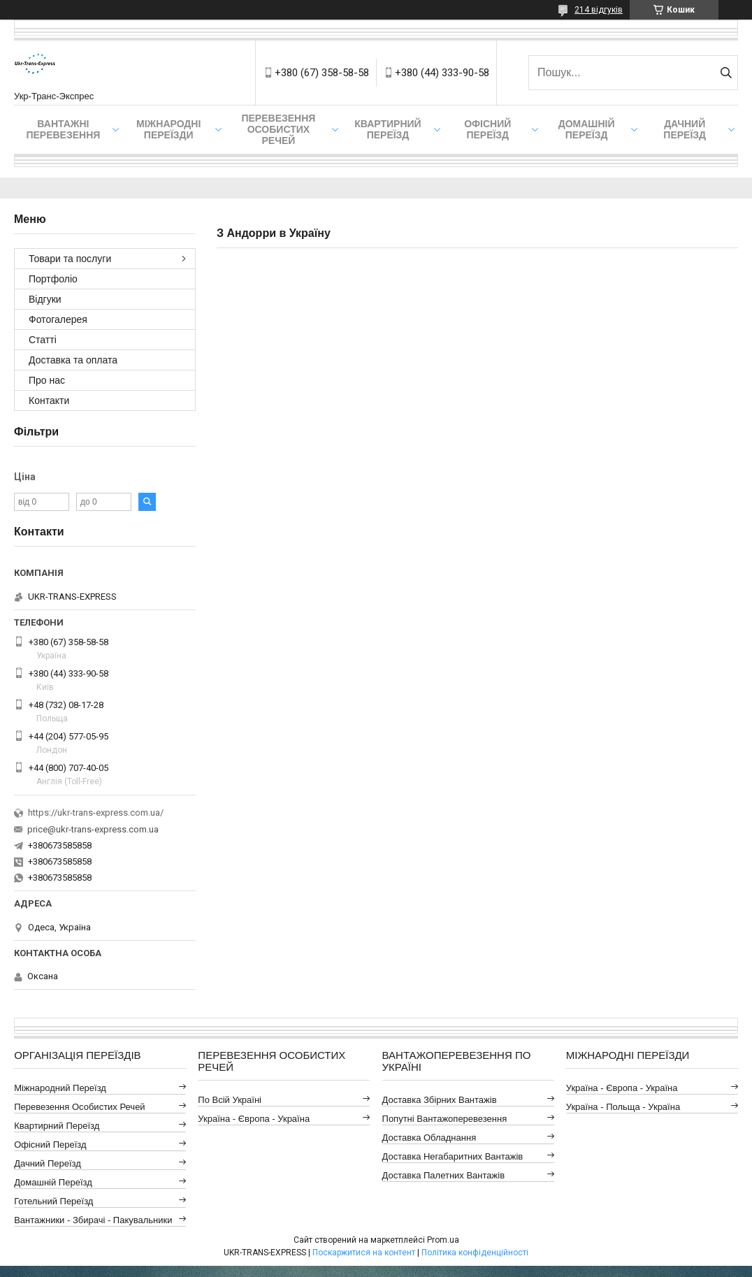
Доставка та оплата (73, 360)
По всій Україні (229, 1100)
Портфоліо (53, 278)
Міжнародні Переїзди (168, 129)
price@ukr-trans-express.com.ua (93, 829)
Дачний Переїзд (684, 129)
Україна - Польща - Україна (623, 1107)
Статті (43, 339)
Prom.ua (443, 1240)
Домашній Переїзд (586, 129)
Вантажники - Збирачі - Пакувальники (93, 1220)
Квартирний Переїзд (56, 1125)
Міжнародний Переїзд (60, 1088)
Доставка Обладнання (429, 1137)
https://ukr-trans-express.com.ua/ (96, 812)
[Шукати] (726, 72)
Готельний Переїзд (53, 1201)
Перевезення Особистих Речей (278, 129)
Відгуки (45, 299)
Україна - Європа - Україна (254, 1118)
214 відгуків (598, 10)
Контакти (49, 400)
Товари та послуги (70, 258)
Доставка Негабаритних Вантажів (452, 1156)
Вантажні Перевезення (63, 129)
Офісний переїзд (487, 129)
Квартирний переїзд (387, 129)
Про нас (47, 380)
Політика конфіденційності (474, 1252)
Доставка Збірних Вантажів (439, 1100)
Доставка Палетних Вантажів (443, 1175)
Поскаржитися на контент (363, 1252)
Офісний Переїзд (50, 1144)
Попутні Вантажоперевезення (444, 1118)
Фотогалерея (58, 319)
